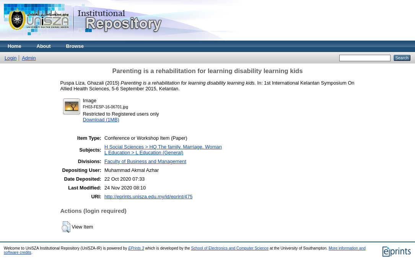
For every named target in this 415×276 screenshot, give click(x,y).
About (44, 46)
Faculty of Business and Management (145, 161)
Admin (29, 58)
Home (14, 46)
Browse (75, 46)
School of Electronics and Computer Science (230, 248)
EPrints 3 (136, 248)
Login (10, 58)
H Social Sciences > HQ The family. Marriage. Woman (163, 147)
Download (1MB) (101, 119)
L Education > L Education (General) (143, 152)
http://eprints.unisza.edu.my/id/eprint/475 (148, 196)
